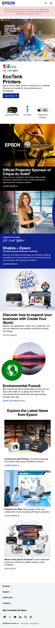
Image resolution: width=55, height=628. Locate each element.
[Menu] (51, 3)
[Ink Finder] (27, 110)
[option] (27, 60)
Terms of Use (25, 623)
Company (8, 603)
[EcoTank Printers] (12, 110)
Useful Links (9, 597)
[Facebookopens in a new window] (5, 617)
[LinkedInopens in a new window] (20, 617)
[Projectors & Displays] (42, 112)
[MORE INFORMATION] (14, 401)
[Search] (46, 3)
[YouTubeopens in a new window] (15, 617)
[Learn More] (11, 95)
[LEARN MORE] (10, 186)
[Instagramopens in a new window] (25, 617)
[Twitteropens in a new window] (10, 617)
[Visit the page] (10, 335)
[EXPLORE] (10, 568)
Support (7, 592)
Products (7, 586)
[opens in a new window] (31, 617)
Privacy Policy (34, 623)
